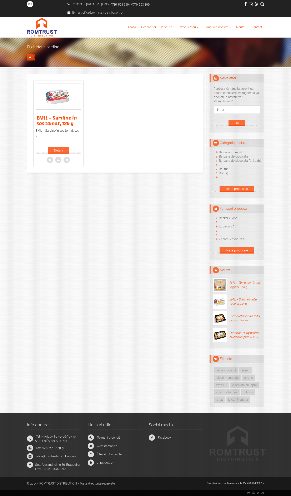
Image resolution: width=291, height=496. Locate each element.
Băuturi (224, 169)
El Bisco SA (226, 226)
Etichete (226, 359)
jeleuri (245, 370)
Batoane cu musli (230, 152)
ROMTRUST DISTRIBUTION (58, 483)
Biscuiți (224, 173)
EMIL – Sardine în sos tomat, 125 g (57, 120)
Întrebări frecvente (109, 454)
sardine (52, 47)
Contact (256, 27)
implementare (231, 483)
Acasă (132, 27)
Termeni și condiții (109, 437)
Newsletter (228, 78)
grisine (248, 377)
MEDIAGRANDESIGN (252, 483)
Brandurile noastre (217, 27)
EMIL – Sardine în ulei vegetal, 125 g (243, 301)
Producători (189, 27)
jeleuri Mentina (238, 399)
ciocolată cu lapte (244, 385)
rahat (219, 399)
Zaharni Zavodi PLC (232, 239)
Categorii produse (233, 143)
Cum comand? (107, 446)
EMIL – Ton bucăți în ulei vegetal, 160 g (245, 285)
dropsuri (221, 385)
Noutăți (241, 27)
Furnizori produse (233, 209)
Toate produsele (237, 189)
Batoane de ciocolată (233, 156)
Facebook (164, 437)
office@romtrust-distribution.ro (102, 12)
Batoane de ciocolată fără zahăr (240, 160)
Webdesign (213, 483)
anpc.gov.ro (104, 462)
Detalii (58, 150)
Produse (168, 27)
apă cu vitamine (226, 392)
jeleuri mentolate (227, 377)
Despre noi (148, 27)
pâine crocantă (226, 370)
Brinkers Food (228, 218)
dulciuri (248, 392)
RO (30, 4)
